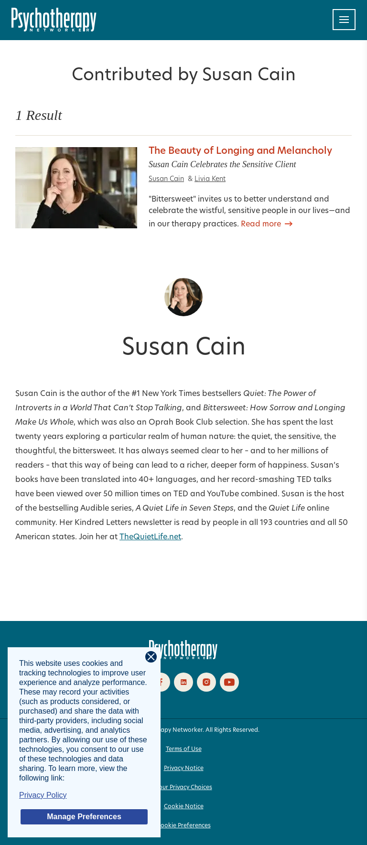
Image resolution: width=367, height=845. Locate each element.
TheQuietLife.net (150, 537)
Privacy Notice (184, 768)
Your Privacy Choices (183, 788)
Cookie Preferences (184, 826)
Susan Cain (166, 179)
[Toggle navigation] (344, 19)
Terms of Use (184, 749)
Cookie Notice (184, 807)
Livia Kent (210, 179)
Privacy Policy (43, 795)
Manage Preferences (84, 817)
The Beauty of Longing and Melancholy (240, 151)
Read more (261, 224)
